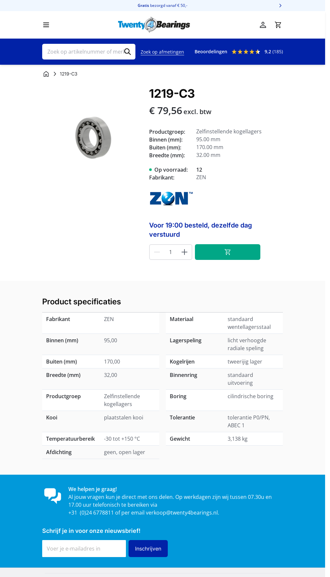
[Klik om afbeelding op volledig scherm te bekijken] (92, 137)
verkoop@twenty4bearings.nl (182, 512)
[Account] (263, 25)
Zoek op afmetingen (162, 52)
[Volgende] (280, 5)
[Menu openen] (46, 25)
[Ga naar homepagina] (46, 74)
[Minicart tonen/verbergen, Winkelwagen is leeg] (278, 25)
